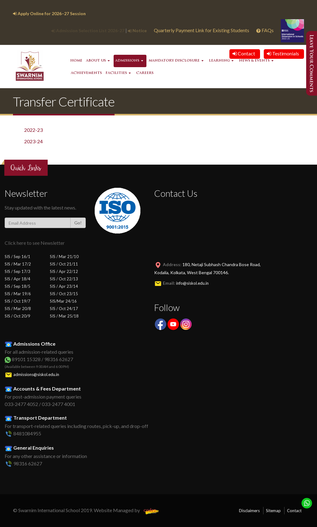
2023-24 (33, 141)
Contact (243, 53)
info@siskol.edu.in (192, 283)
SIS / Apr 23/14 (64, 286)
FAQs (265, 30)
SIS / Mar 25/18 (64, 315)
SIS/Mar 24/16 (63, 301)
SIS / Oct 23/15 (64, 293)
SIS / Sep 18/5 (17, 286)
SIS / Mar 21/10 (64, 256)
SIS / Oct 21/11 (64, 263)
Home (76, 61)
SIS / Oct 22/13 (64, 278)
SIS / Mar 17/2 (18, 263)
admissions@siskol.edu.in (36, 374)
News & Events (254, 61)
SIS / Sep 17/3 (17, 271)
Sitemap (273, 510)
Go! (78, 222)
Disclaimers (249, 510)
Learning (219, 61)
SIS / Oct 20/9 (17, 315)
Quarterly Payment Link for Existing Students (201, 30)
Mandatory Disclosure (174, 61)
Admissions (127, 61)
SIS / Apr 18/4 (17, 278)
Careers (145, 73)
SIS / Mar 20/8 (18, 308)
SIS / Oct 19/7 (17, 301)
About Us (96, 61)
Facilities (116, 73)
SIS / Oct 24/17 (64, 308)
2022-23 (33, 130)
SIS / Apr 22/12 (64, 271)
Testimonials (283, 53)
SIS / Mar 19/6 (18, 293)
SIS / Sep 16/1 (17, 256)
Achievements (86, 73)
